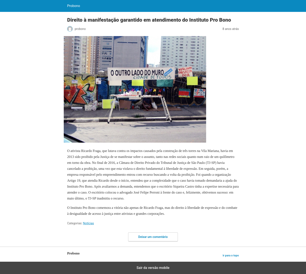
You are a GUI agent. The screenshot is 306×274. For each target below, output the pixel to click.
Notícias (88, 223)
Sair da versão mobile (153, 268)
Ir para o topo (231, 255)
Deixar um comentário (153, 237)
